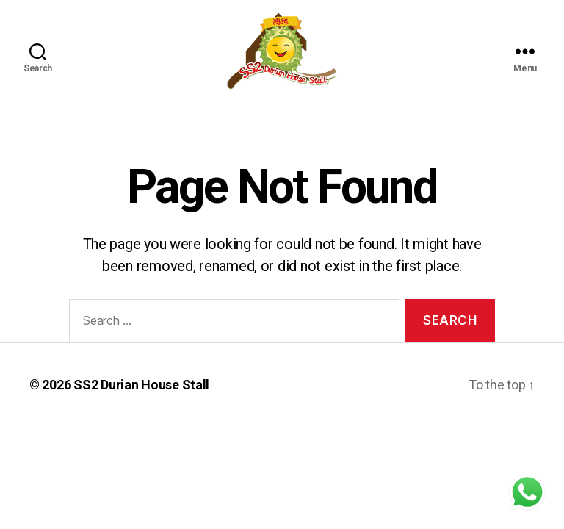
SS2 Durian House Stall (141, 384)
